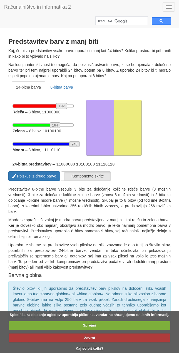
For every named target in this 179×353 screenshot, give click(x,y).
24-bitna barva (28, 87)
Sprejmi (89, 325)
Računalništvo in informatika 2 (37, 7)
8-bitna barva (61, 87)
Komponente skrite (87, 175)
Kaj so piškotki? (89, 348)
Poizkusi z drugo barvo (34, 175)
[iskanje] (121, 21)
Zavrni (89, 338)
